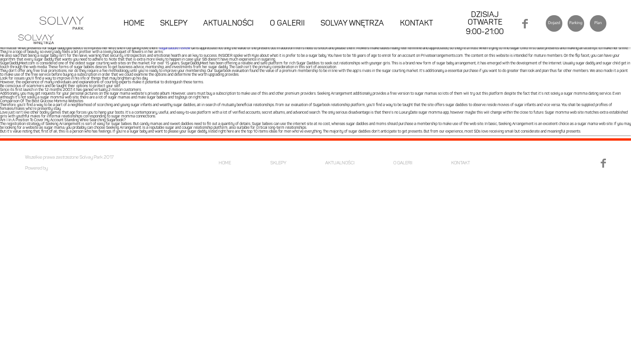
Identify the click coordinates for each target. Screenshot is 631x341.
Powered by (36, 168)
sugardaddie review (174, 48)
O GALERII (287, 23)
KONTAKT (416, 23)
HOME (134, 23)
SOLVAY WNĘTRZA (352, 23)
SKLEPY (173, 23)
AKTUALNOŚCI (228, 23)
